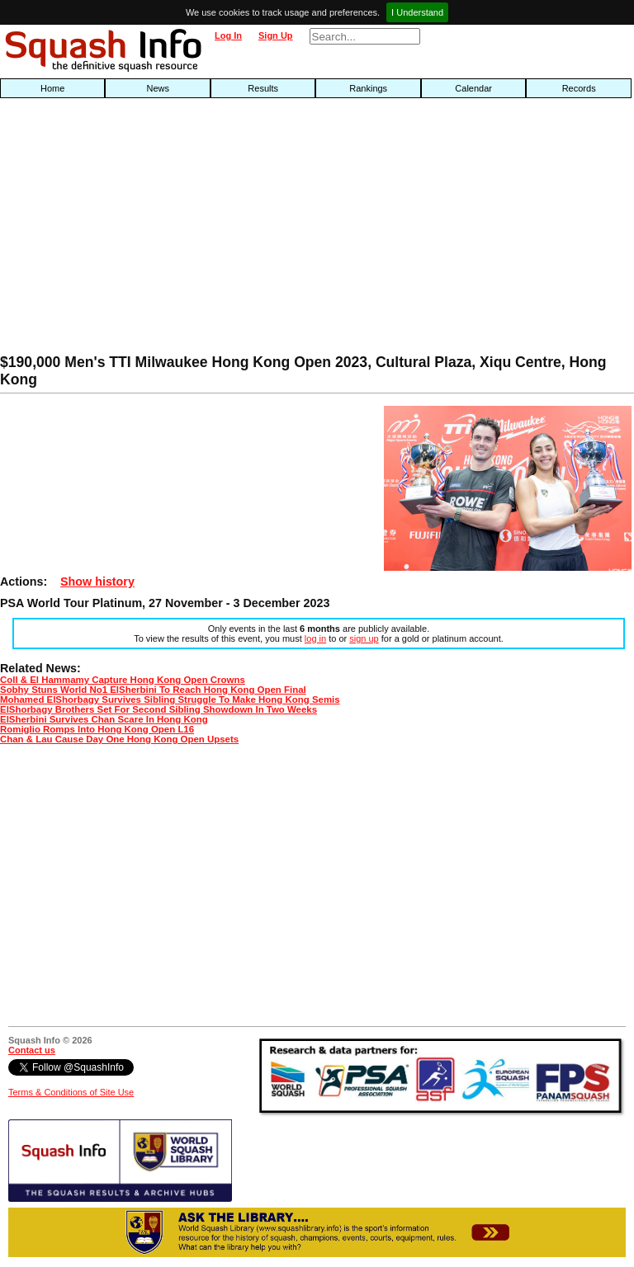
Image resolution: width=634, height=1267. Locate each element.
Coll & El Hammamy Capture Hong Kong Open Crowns (122, 680)
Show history (97, 581)
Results (263, 88)
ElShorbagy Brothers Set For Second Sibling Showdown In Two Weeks (158, 709)
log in (315, 638)
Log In (228, 35)
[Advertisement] (203, 230)
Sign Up (275, 35)
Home (52, 88)
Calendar (473, 88)
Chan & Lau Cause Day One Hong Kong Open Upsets (119, 739)
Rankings (368, 88)
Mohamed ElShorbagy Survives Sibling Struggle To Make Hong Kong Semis (170, 699)
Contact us (31, 1050)
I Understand (417, 12)
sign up (363, 638)
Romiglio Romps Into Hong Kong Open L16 (97, 729)
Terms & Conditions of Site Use (71, 1092)
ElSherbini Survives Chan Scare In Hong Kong (104, 719)
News (157, 88)
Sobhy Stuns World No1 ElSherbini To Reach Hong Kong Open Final (153, 690)
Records (579, 88)
